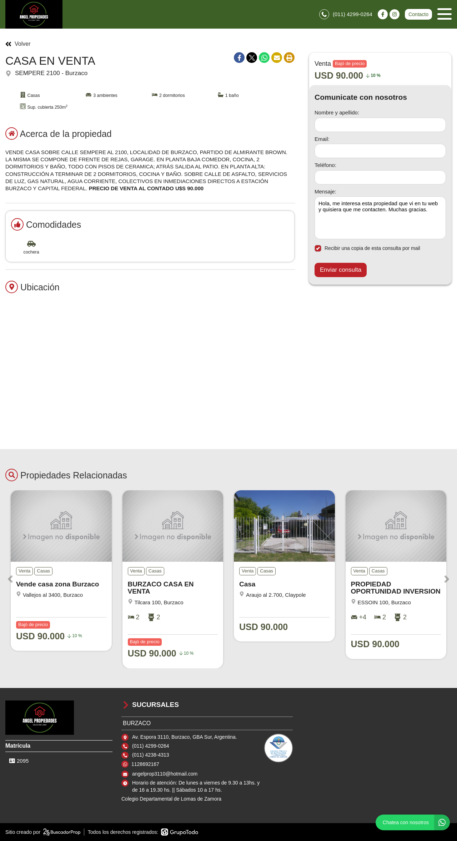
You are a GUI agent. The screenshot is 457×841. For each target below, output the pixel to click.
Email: (322, 139)
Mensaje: (325, 191)
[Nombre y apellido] (380, 125)
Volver (17, 44)
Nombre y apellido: (337, 112)
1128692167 (145, 764)
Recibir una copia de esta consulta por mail (367, 248)
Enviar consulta (340, 269)
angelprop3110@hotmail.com (164, 774)
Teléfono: (325, 165)
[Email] (380, 151)
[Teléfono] (380, 177)
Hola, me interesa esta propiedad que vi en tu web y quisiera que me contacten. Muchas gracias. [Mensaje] (380, 217)
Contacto (418, 14)
